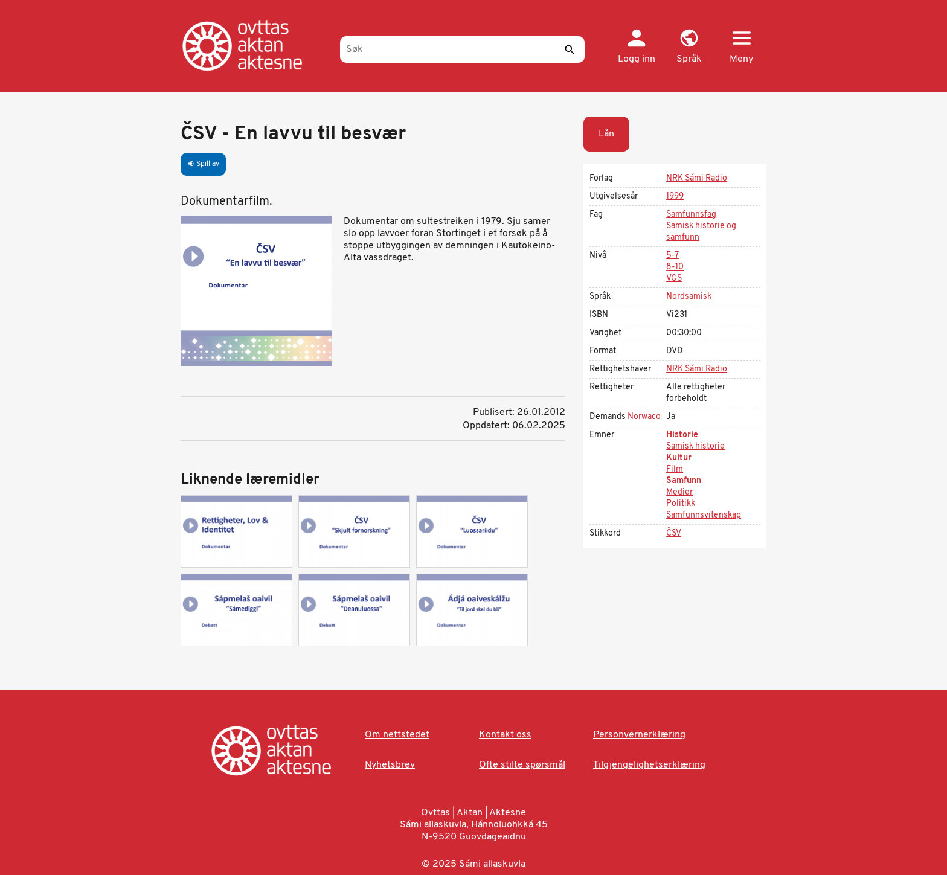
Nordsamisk (688, 297)
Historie (682, 435)
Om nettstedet (397, 735)
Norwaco (644, 417)
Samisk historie (695, 446)
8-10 (675, 267)
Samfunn (683, 481)
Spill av (203, 164)
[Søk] (462, 49)
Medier (679, 492)
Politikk (680, 504)
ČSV (673, 533)
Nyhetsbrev (390, 765)
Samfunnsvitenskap (703, 515)
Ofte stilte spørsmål (522, 765)
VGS (674, 278)
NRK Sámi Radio (696, 178)
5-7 (672, 255)
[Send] (569, 49)
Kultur (679, 458)
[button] (689, 47)
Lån (606, 134)
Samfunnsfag (691, 214)
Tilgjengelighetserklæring (649, 765)
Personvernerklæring (639, 735)
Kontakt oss (505, 735)
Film (674, 469)
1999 (675, 196)
